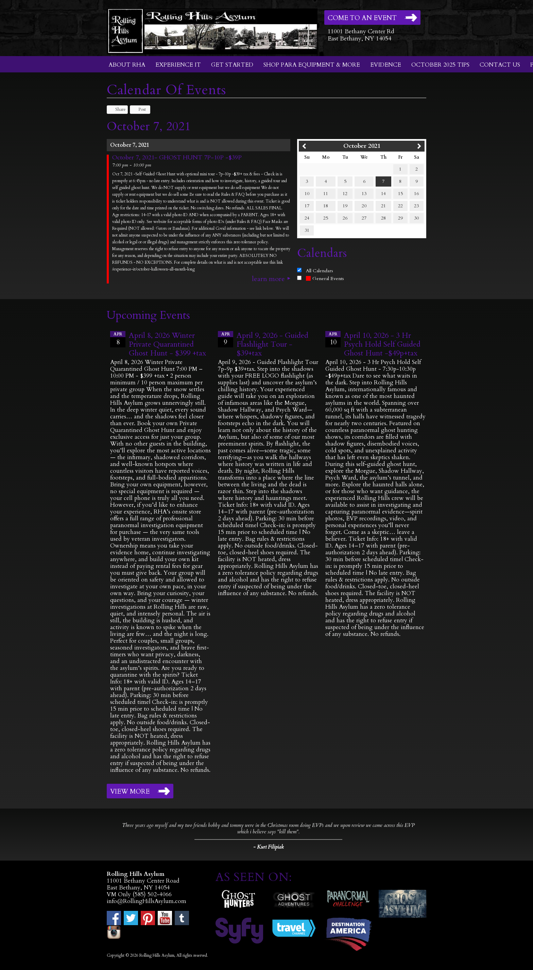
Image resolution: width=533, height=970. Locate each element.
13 (364, 193)
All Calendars (319, 270)
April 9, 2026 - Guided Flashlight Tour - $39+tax (272, 344)
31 (307, 230)
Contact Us (500, 65)
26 (345, 218)
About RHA (126, 65)
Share (117, 109)
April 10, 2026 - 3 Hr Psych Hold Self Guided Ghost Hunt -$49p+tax (382, 344)
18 (325, 206)
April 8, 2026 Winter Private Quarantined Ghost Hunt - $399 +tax (167, 344)
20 (364, 206)
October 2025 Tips (440, 65)
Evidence (385, 65)
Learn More (268, 279)
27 (364, 218)
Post (139, 109)
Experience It (178, 65)
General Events (325, 278)
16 (416, 193)
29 (400, 218)
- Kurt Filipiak (268, 847)
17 (307, 206)
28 (383, 218)
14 (383, 193)
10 (307, 193)
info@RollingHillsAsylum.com (146, 901)
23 (416, 206)
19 (345, 206)
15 (400, 193)
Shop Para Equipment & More (311, 65)
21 (383, 206)
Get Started (232, 65)
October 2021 (361, 146)
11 (325, 193)
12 (345, 193)
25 (325, 218)
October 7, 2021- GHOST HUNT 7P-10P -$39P (177, 158)
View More (130, 791)
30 (416, 218)
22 (400, 206)
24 (307, 218)
